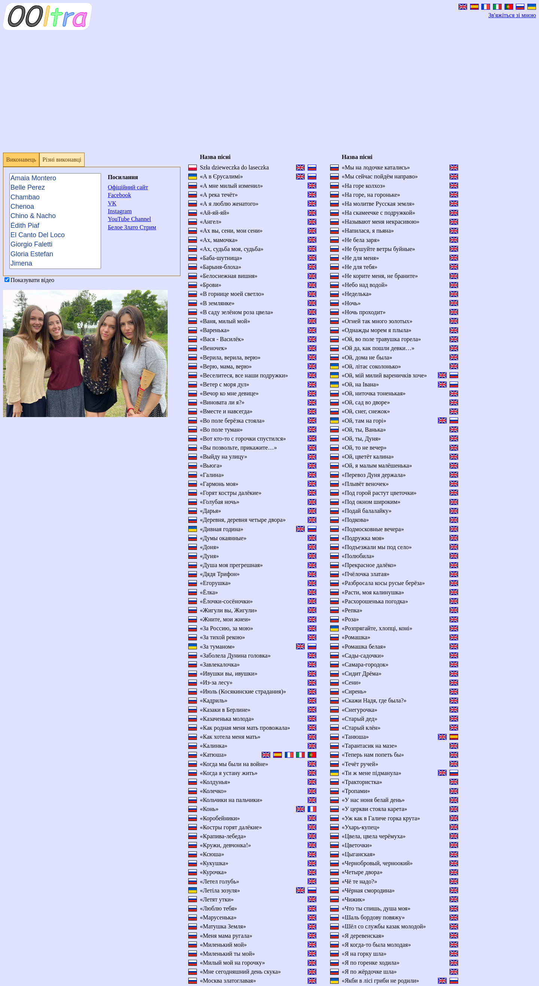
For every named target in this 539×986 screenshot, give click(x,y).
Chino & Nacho (55, 216)
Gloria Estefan (55, 254)
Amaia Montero (55, 178)
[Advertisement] (227, 94)
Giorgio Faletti (55, 244)
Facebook (119, 195)
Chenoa (55, 206)
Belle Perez (55, 187)
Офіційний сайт (128, 187)
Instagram (120, 211)
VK (112, 203)
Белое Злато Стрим (132, 227)
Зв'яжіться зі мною (512, 15)
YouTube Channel (129, 219)
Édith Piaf (55, 225)
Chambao (55, 197)
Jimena (55, 263)
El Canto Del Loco (55, 235)
